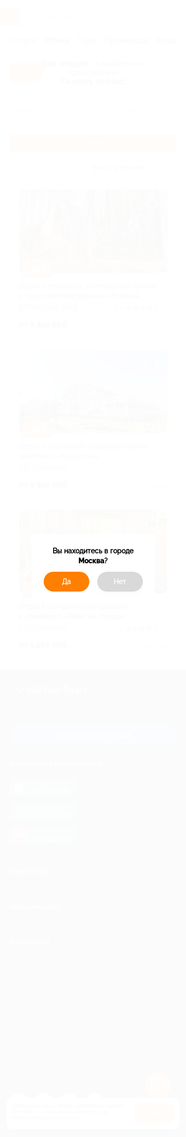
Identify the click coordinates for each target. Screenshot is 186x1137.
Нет (120, 582)
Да (66, 582)
